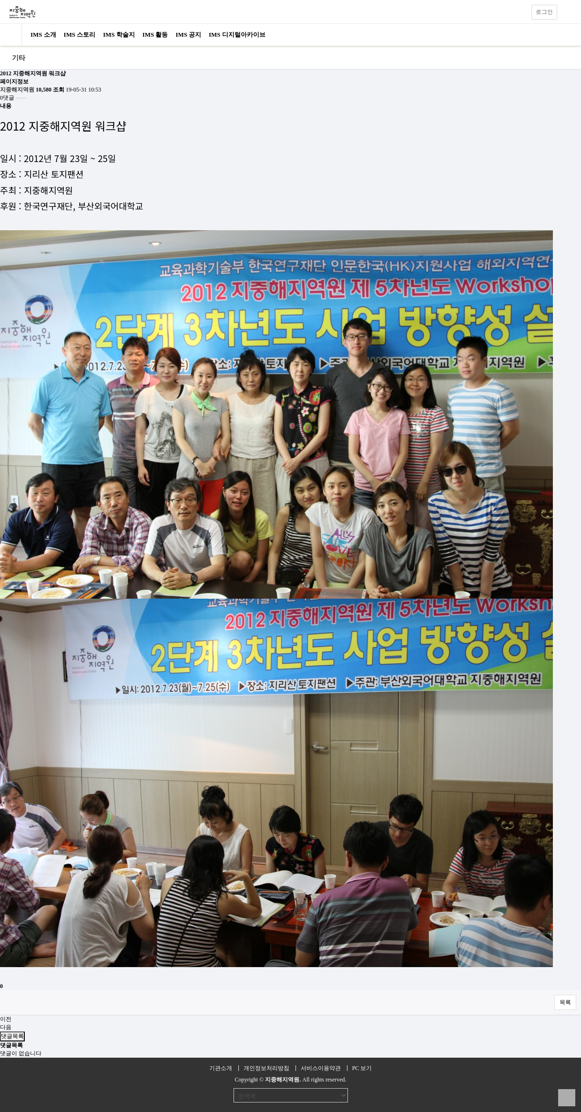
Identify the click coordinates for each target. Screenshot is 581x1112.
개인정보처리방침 (266, 1068)
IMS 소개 (43, 34)
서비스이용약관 (321, 1068)
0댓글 (7, 97)
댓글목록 (12, 1036)
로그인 (544, 12)
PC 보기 (362, 1068)
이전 (5, 1019)
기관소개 (220, 1068)
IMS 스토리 (80, 34)
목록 (565, 1002)
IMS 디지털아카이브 (237, 34)
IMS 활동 (155, 34)
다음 (5, 1027)
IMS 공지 (188, 34)
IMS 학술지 (119, 34)
